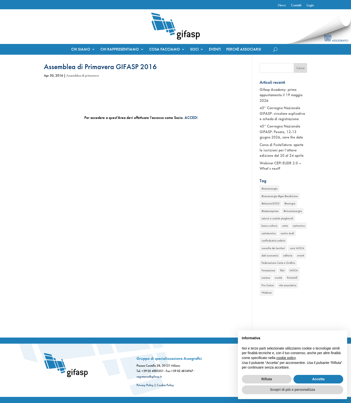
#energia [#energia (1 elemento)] (289, 203)
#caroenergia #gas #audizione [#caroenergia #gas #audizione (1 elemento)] (280, 196)
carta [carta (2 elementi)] (285, 226)
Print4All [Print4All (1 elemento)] (292, 278)
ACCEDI (191, 117)
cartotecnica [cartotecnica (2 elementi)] (269, 233)
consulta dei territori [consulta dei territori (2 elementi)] (273, 248)
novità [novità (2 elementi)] (278, 278)
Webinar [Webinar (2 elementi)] (267, 293)
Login (310, 5)
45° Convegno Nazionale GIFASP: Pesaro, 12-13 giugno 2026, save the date (281, 132)
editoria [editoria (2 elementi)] (287, 255)
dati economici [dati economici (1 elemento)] (270, 255)
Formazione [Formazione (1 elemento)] (268, 270)
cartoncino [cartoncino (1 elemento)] (299, 226)
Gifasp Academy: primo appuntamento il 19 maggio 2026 (281, 95)
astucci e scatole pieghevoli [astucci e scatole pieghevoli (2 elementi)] (277, 218)
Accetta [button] (318, 379)
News (282, 5)
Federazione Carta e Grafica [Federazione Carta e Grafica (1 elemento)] (278, 263)
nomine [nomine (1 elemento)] (266, 278)
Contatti (296, 5)
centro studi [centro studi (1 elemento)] (287, 233)
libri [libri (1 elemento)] (282, 270)
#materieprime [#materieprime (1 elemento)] (270, 211)
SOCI (194, 50)
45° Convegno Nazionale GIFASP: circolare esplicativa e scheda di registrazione (282, 113)
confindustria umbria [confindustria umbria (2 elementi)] (273, 241)
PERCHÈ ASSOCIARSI (243, 50)
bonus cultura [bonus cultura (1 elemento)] (269, 226)
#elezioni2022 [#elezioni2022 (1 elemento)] (271, 203)
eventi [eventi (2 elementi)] (300, 255)
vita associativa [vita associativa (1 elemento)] (287, 285)
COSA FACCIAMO (164, 50)
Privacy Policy (145, 385)
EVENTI (215, 50)
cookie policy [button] (286, 358)
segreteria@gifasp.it (149, 376)
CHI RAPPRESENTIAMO (119, 50)
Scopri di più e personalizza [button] (292, 390)
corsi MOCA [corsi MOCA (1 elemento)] (297, 248)
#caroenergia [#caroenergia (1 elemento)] (269, 189)
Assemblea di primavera (82, 75)
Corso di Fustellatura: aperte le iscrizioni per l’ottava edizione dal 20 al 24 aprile (282, 150)
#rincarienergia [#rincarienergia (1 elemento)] (292, 211)
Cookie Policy (165, 385)
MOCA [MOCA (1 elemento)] (294, 270)
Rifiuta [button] (266, 379)
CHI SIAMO (80, 50)
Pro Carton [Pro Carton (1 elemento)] (268, 285)
